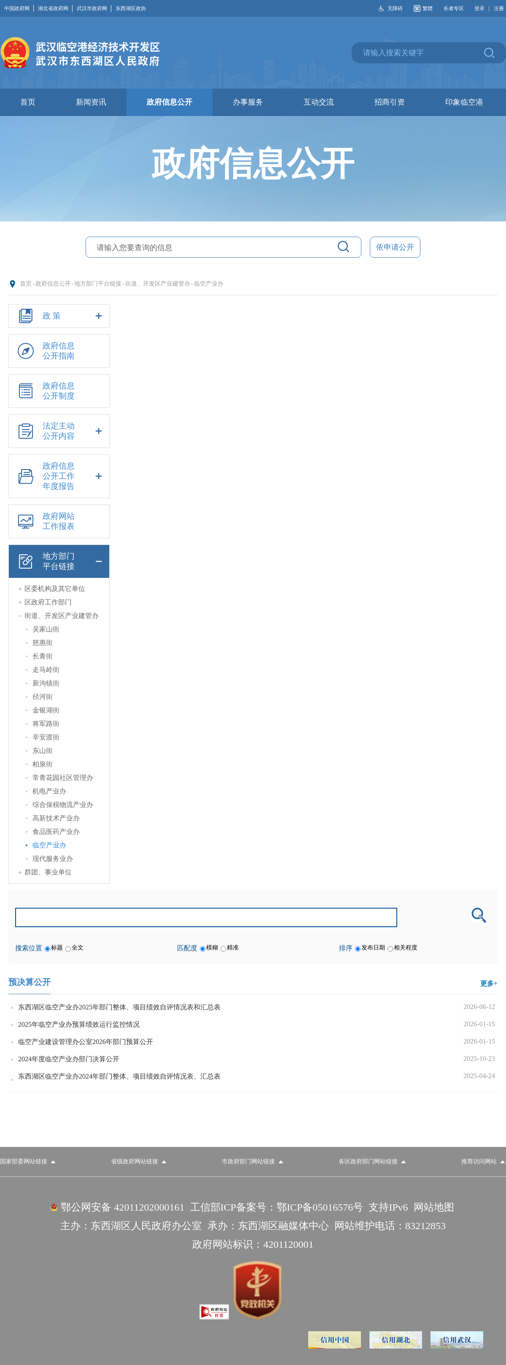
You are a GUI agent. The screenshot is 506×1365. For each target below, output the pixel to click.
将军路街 (45, 723)
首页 (26, 284)
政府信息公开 (53, 284)
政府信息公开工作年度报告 (59, 476)
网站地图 (434, 1207)
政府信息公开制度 (45, 391)
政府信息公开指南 (45, 351)
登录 (479, 8)
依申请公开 (395, 247)
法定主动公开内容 (59, 431)
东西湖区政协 (131, 8)
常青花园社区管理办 (62, 777)
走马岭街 (45, 669)
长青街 (42, 656)
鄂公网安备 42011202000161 (122, 1207)
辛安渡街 (45, 737)
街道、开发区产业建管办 (157, 284)
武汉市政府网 (94, 8)
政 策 (59, 316)
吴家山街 (45, 629)
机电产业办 (49, 791)
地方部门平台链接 (97, 284)
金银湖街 (45, 710)
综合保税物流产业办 (62, 804)
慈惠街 (42, 642)
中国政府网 (19, 8)
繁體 (428, 8)
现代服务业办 (52, 858)
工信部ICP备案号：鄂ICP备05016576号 (276, 1207)
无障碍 (395, 8)
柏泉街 (42, 764)
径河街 (42, 696)
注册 (499, 8)
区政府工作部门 (48, 602)
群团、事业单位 (48, 872)
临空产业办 (208, 284)
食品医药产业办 (56, 831)
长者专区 (454, 8)
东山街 (42, 750)
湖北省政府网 (55, 8)
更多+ (489, 983)
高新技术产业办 (56, 818)
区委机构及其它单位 (54, 588)
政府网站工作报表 (45, 521)
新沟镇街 (45, 683)
